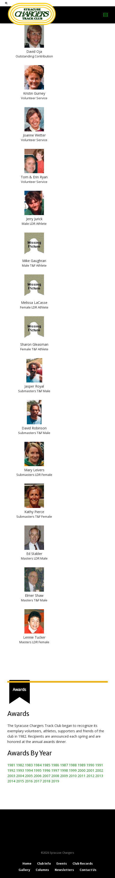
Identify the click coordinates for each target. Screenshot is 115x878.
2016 (29, 781)
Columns (42, 870)
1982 (20, 765)
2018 (46, 781)
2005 (29, 775)
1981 (11, 765)
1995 (38, 770)
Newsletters (64, 870)
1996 (46, 770)
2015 (20, 781)
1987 (64, 765)
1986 (55, 765)
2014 (11, 781)
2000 (81, 770)
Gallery (24, 870)
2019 (55, 781)
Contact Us (88, 870)
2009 (64, 775)
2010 (73, 775)
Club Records (83, 863)
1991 (99, 765)
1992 (11, 770)
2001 (90, 770)
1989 (81, 765)
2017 (38, 781)
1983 (29, 765)
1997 (55, 770)
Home (26, 863)
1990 (90, 765)
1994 (29, 770)
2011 (81, 775)
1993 (20, 770)
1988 (73, 765)
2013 (99, 775)
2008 (55, 775)
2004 (20, 775)
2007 (46, 775)
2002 (99, 770)
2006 (38, 775)
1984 (38, 765)
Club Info (44, 863)
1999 (73, 770)
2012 (90, 775)
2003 (11, 775)
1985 (46, 765)
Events (61, 863)
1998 (64, 770)
